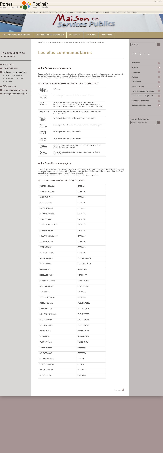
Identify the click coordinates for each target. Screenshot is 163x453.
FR (155, 1)
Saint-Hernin (117, 12)
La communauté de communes (13, 54)
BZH (160, 1)
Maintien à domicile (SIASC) (142, 96)
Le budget (8, 81)
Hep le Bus (136, 72)
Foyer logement (138, 86)
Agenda (135, 67)
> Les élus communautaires (95, 42)
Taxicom (135, 77)
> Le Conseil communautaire (75, 42)
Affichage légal (9, 86)
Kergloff (59, 12)
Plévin (85, 12)
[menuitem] (16, 35)
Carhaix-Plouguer (34, 12)
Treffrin (127, 12)
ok (158, 44)
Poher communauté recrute (15, 90)
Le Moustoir (68, 12)
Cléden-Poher (48, 12)
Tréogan (135, 12)
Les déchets (136, 82)
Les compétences (10, 68)
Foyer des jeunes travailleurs (143, 91)
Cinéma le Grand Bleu (140, 101)
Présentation (8, 64)
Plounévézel (94, 12)
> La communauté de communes (54, 42)
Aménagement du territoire (15, 94)
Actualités (136, 63)
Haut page (117, 390)
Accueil (40, 42)
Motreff (78, 12)
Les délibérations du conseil (14, 78)
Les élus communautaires (13, 75)
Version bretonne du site (141, 105)
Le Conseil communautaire (15, 72)
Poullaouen (105, 12)
